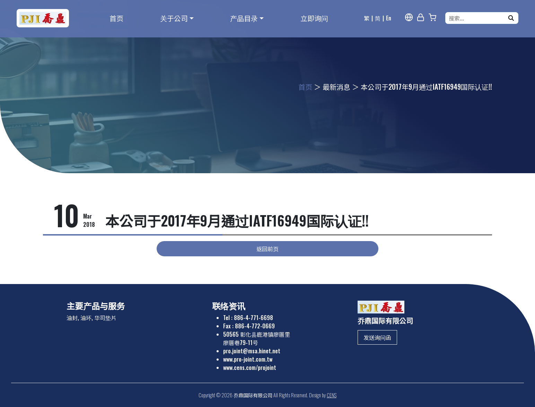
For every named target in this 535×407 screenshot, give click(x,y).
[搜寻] (511, 18)
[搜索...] (477, 18)
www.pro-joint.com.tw (247, 359)
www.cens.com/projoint (249, 367)
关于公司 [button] (174, 18)
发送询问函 (377, 337)
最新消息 (336, 86)
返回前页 (267, 249)
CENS (331, 395)
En (388, 18)
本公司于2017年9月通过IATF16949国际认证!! (426, 86)
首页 (116, 18)
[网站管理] (420, 17)
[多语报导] (409, 17)
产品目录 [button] (244, 18)
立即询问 (314, 18)
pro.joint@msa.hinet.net (251, 351)
